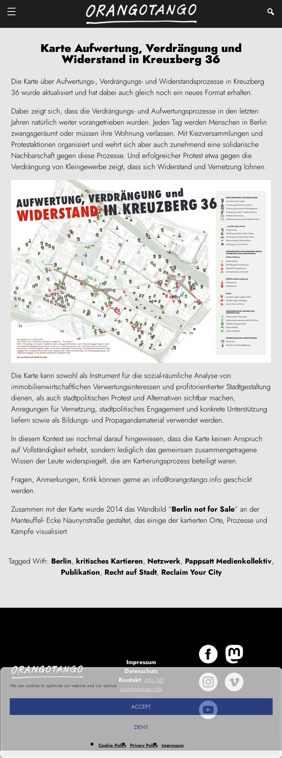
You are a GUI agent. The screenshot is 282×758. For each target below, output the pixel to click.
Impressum (173, 745)
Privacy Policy (144, 745)
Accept (141, 707)
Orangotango (141, 14)
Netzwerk (163, 561)
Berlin (61, 561)
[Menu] (12, 11)
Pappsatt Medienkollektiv (228, 561)
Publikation (80, 572)
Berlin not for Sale (203, 509)
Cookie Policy (112, 745)
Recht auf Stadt (130, 572)
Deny (141, 727)
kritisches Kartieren (109, 561)
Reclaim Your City (191, 572)
